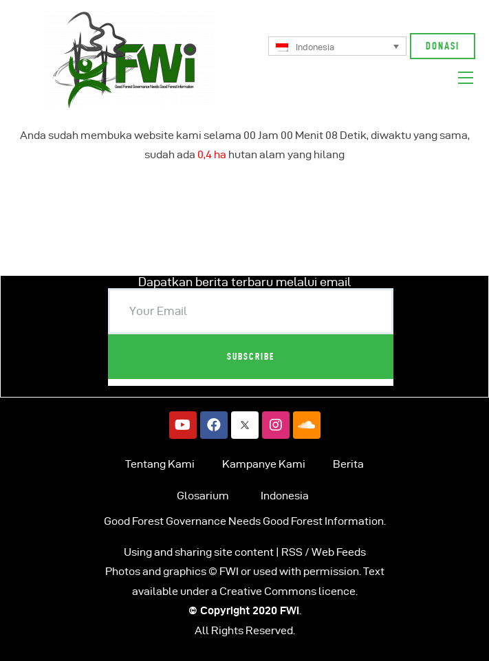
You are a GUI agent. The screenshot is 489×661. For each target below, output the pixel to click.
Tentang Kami (160, 464)
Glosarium (203, 495)
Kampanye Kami (263, 464)
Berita (348, 464)
